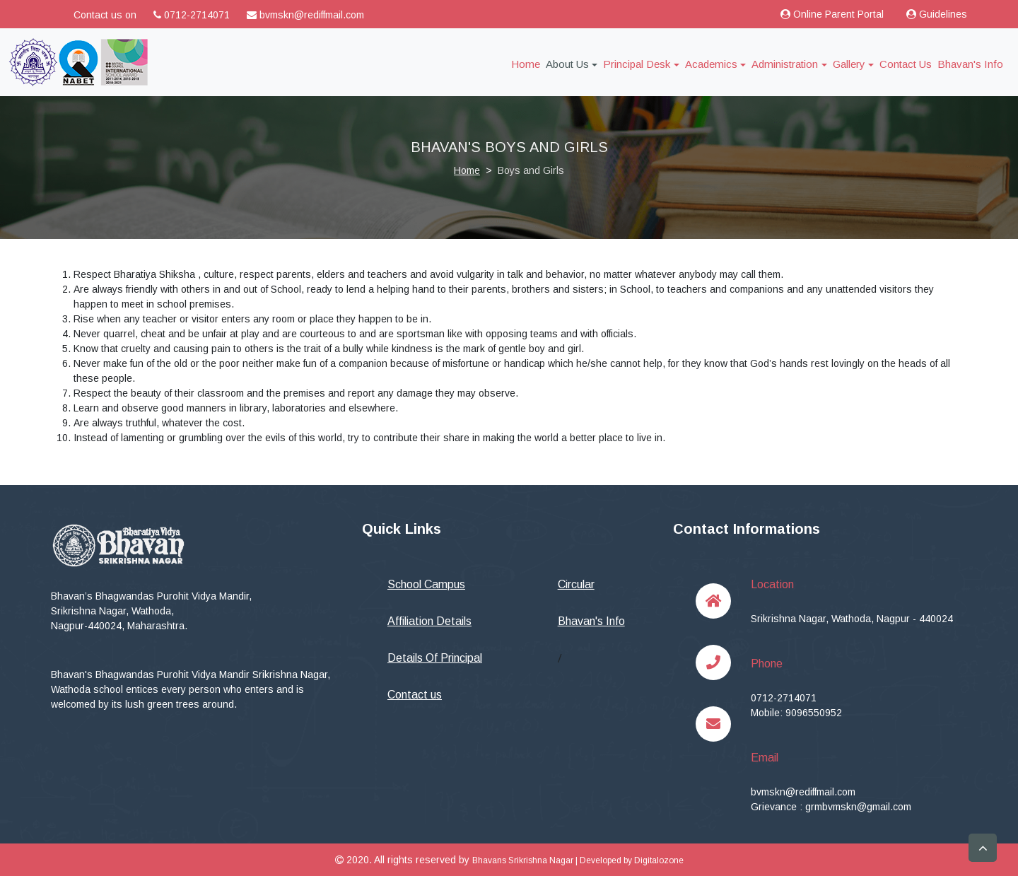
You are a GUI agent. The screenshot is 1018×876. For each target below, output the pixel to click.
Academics (711, 64)
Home (528, 63)
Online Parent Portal (832, 14)
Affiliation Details (429, 621)
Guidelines (936, 14)
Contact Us (905, 64)
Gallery (849, 64)
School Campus (426, 584)
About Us (567, 64)
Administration (784, 64)
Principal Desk (636, 64)
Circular (576, 584)
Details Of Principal (434, 658)
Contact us (414, 695)
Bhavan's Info (970, 64)
